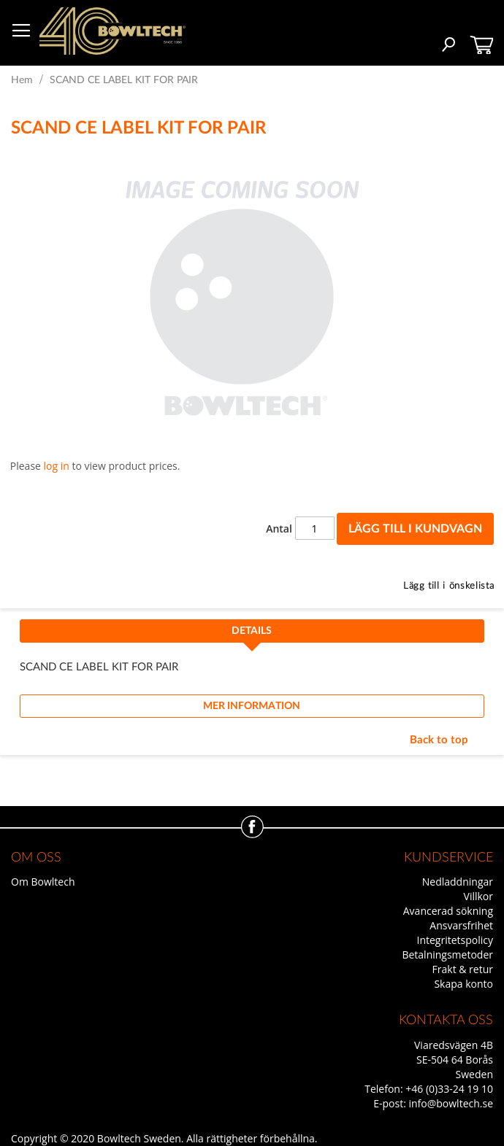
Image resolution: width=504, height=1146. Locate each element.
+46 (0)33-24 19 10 (449, 1089)
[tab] (252, 635)
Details (252, 631)
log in (56, 466)
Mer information (251, 706)
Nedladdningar (457, 881)
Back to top (439, 740)
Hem (22, 80)
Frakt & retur (462, 969)
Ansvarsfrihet (461, 925)
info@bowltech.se (450, 1103)
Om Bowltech (43, 881)
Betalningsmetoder (447, 954)
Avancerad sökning (448, 911)
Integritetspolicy (455, 940)
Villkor (478, 896)
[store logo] (112, 31)
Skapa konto (463, 984)
